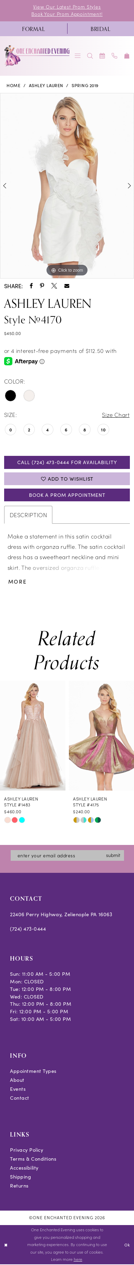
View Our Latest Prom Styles (67, 6)
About (17, 1080)
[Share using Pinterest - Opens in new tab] (42, 286)
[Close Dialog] (6, 1245)
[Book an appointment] (102, 56)
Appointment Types (33, 1071)
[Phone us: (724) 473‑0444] (115, 56)
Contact (19, 1098)
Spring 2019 (85, 85)
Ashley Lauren (46, 85)
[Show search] (90, 56)
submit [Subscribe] (114, 856)
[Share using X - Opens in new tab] (54, 286)
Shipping (20, 1177)
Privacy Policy (26, 1150)
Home (13, 85)
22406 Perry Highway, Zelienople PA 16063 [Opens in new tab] (61, 914)
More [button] (18, 582)
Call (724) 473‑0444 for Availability (67, 462)
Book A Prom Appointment (67, 495)
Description (28, 515)
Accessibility (24, 1168)
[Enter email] (68, 856)
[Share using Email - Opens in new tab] (66, 285)
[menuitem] (33, 28)
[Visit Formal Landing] (33, 28)
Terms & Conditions (33, 1159)
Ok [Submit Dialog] (127, 1245)
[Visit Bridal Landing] (100, 28)
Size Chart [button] (116, 415)
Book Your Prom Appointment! (67, 14)
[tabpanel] (67, 186)
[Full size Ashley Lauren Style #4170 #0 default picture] (67, 186)
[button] (78, 56)
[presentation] (32, 736)
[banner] (37, 56)
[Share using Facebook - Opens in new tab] (31, 286)
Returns (19, 1186)
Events (17, 1089)
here (78, 1260)
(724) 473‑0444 (28, 929)
